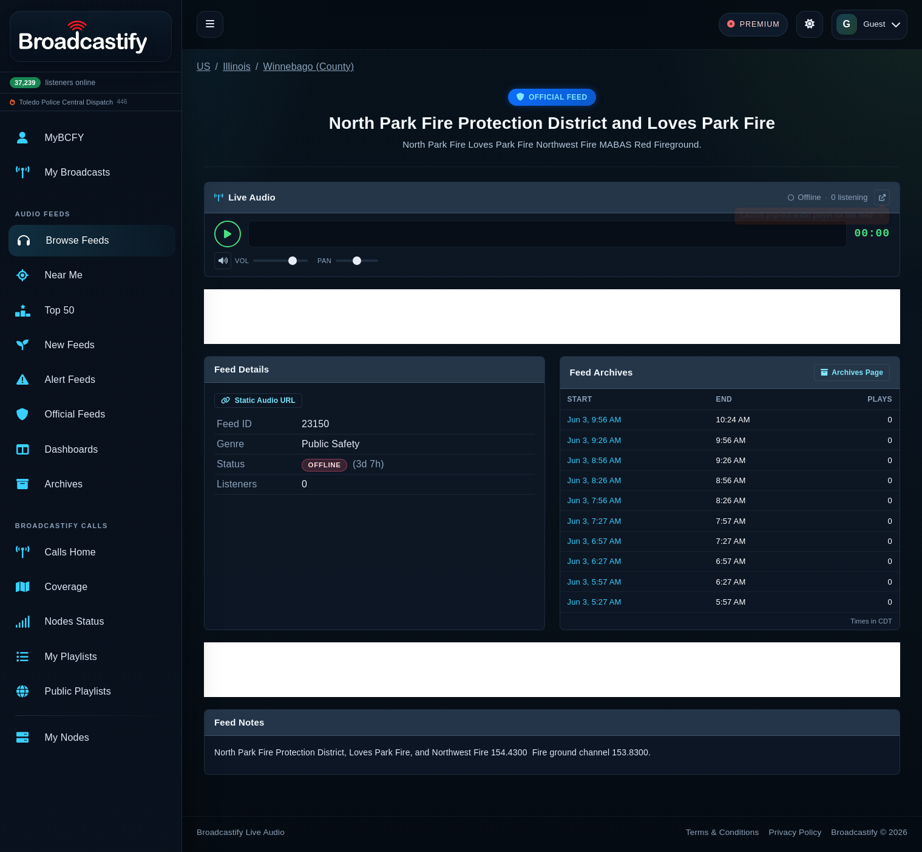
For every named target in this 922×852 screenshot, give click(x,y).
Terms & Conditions (722, 832)
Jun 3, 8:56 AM (595, 460)
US (204, 66)
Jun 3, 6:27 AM (595, 561)
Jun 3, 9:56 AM (595, 419)
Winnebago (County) (308, 66)
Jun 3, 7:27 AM (595, 521)
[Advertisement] (552, 316)
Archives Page (852, 372)
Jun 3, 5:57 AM (595, 581)
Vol (242, 260)
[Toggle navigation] (210, 24)
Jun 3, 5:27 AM (595, 601)
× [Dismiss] (881, 218)
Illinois (237, 66)
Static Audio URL (258, 400)
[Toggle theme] (809, 24)
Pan (324, 260)
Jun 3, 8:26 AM (595, 480)
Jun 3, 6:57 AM (595, 541)
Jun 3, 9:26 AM (595, 440)
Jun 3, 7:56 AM (595, 500)
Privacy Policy (795, 832)
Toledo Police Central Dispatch (66, 102)
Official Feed (552, 97)
